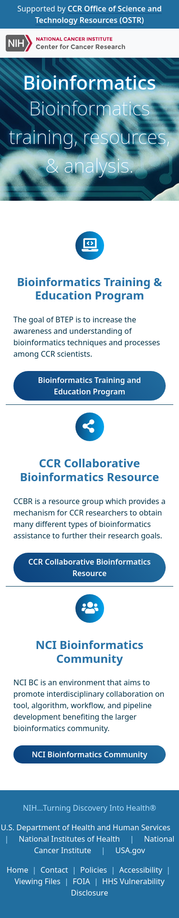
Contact (54, 870)
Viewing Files (37, 881)
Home (18, 870)
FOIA (81, 881)
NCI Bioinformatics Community (89, 754)
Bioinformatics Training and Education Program (89, 386)
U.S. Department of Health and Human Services (85, 827)
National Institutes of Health (70, 839)
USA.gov (130, 850)
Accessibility (140, 870)
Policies (93, 870)
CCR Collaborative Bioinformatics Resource (89, 567)
